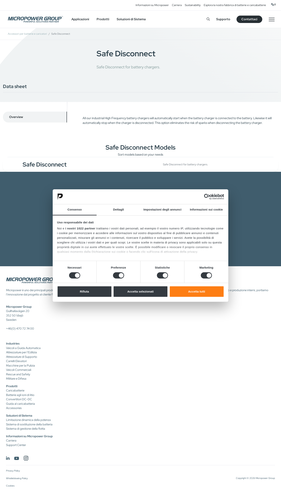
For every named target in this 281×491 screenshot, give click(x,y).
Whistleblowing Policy (17, 478)
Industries (13, 344)
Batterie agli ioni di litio (20, 395)
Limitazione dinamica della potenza (28, 420)
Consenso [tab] (75, 209)
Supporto (223, 19)
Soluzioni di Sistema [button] (131, 19)
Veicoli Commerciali (18, 370)
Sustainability (193, 5)
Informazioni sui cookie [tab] (206, 209)
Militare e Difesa (16, 379)
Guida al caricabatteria (20, 404)
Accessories (14, 408)
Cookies (10, 485)
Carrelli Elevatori (16, 361)
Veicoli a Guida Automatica (23, 348)
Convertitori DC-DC (19, 399)
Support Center (16, 445)
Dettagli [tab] (118, 209)
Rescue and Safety (18, 374)
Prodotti (11, 386)
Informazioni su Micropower (152, 5)
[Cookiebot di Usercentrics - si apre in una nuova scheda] (207, 197)
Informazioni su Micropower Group (29, 436)
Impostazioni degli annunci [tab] (162, 209)
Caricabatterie (15, 390)
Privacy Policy (13, 470)
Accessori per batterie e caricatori (27, 33)
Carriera (177, 5)
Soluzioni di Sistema (19, 416)
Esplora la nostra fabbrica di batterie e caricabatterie (235, 5)
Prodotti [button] (103, 19)
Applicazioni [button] (80, 19)
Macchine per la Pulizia (20, 366)
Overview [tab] (16, 117)
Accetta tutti (196, 291)
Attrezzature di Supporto (21, 357)
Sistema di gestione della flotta (25, 429)
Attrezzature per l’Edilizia (21, 352)
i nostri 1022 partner (80, 228)
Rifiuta (84, 291)
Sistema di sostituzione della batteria (29, 424)
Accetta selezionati (140, 291)
